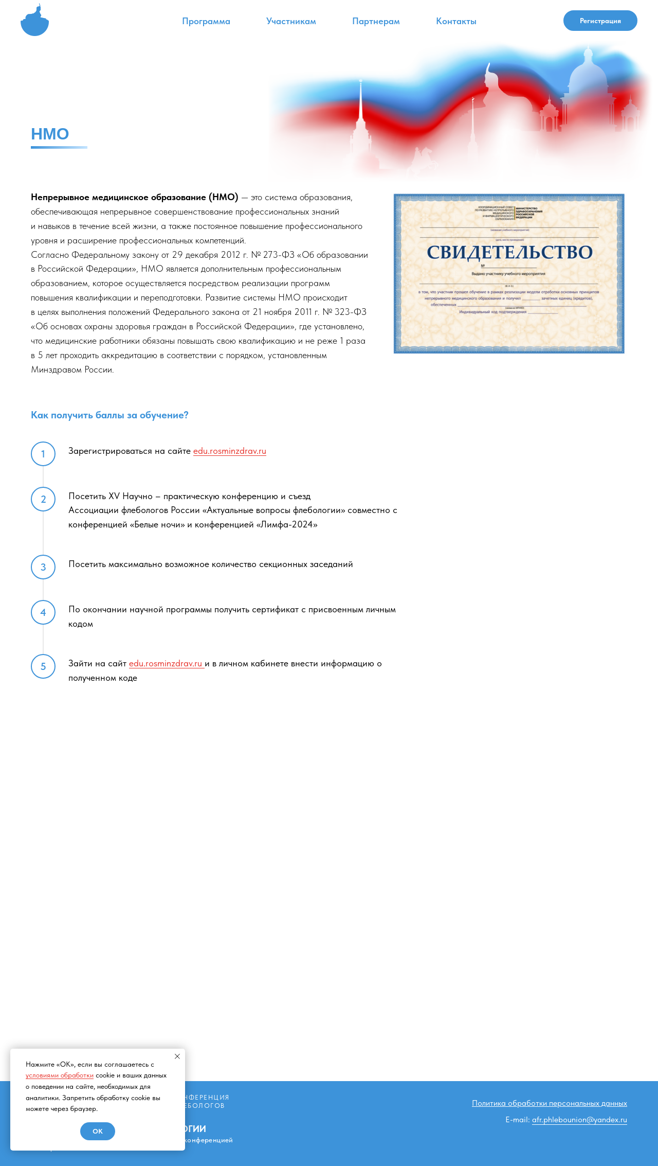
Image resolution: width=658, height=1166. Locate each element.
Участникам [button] (291, 20)
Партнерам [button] (376, 20)
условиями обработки (60, 1075)
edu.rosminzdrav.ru (229, 450)
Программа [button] (206, 20)
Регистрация (600, 20)
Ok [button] (98, 1131)
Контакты (456, 20)
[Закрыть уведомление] (177, 1056)
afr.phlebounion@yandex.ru (579, 1119)
